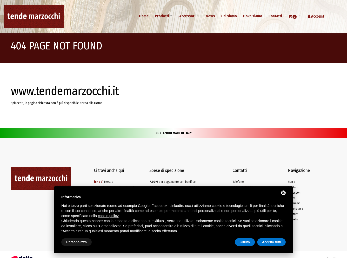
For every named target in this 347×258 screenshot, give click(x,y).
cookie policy (108, 216)
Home (144, 16)
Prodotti (162, 16)
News (210, 16)
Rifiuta (245, 242)
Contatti (275, 16)
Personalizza (76, 242)
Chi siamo (229, 16)
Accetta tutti (271, 242)
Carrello (293, 219)
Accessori (187, 16)
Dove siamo (252, 16)
